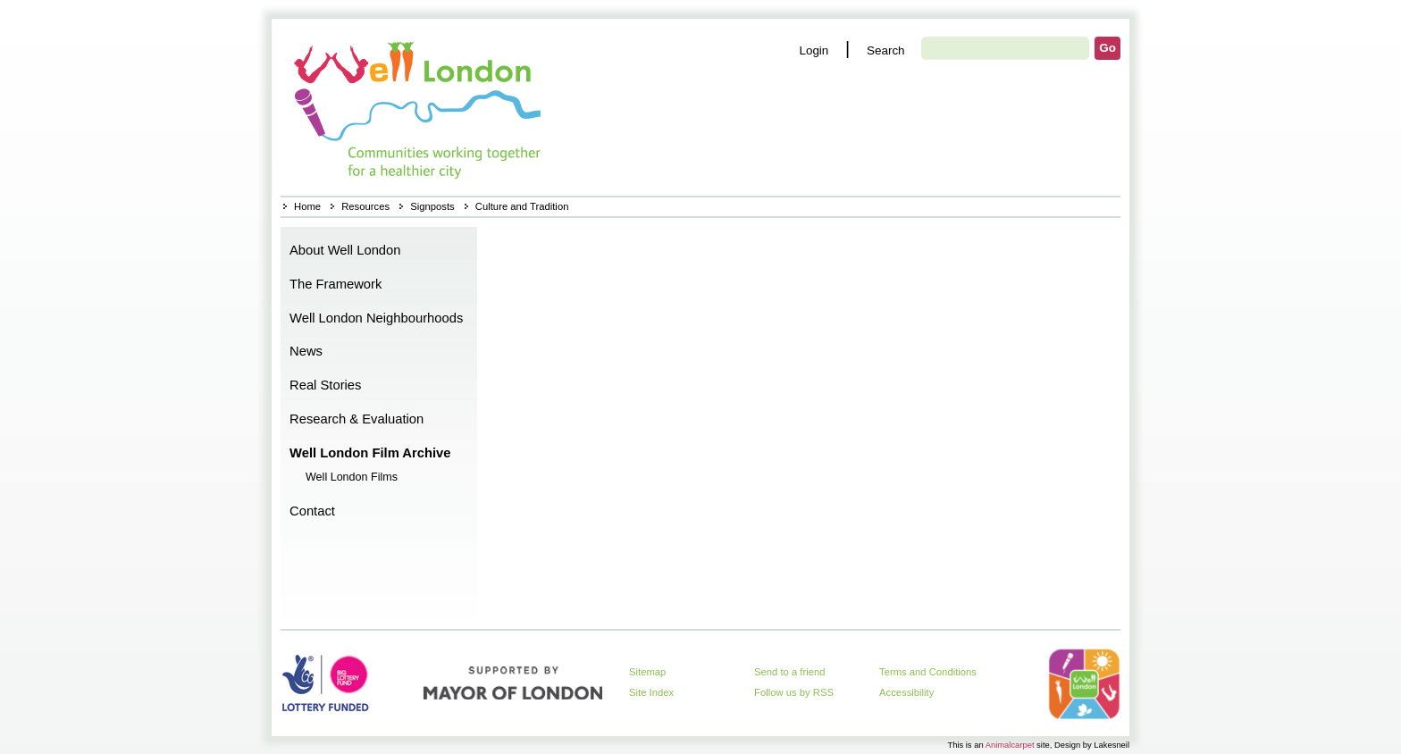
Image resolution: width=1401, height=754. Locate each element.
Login (813, 50)
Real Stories (325, 385)
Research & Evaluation (356, 419)
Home (419, 107)
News (306, 351)
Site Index (651, 692)
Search (886, 50)
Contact (312, 511)
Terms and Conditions (928, 671)
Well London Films (352, 477)
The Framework (335, 284)
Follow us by (794, 692)
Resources (365, 206)
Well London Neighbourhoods (376, 318)
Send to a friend (790, 671)
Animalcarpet (1010, 745)
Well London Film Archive (369, 453)
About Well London (345, 250)
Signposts (432, 206)
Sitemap (647, 671)
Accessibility (906, 692)
